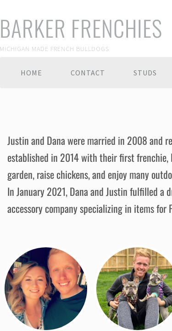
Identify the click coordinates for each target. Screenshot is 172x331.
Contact (88, 72)
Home (31, 72)
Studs (145, 72)
